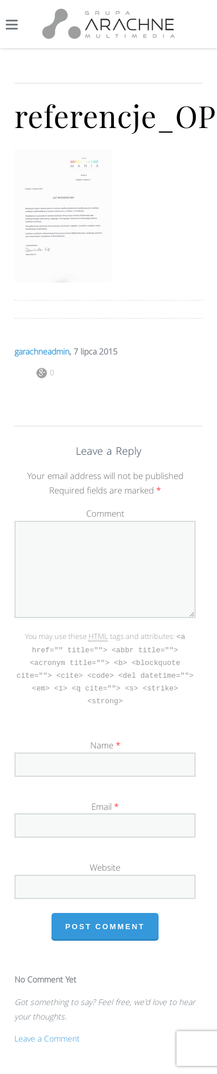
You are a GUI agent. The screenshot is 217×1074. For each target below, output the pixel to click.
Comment (105, 513)
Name (101, 741)
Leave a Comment (47, 1034)
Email (101, 803)
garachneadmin (41, 351)
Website (105, 864)
